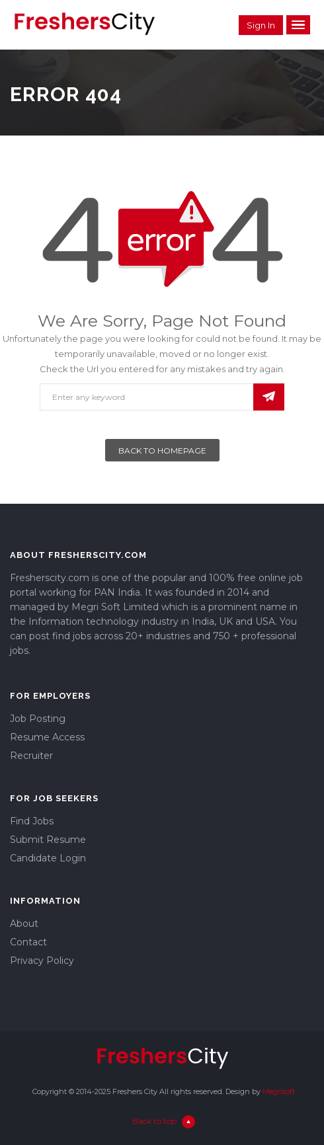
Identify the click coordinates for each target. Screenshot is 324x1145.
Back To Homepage (162, 450)
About (24, 923)
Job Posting (37, 719)
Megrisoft (279, 1091)
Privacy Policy (42, 961)
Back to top (163, 1121)
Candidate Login (48, 858)
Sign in (261, 25)
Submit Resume (48, 840)
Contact (28, 942)
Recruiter (31, 756)
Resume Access (47, 737)
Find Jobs (32, 821)
